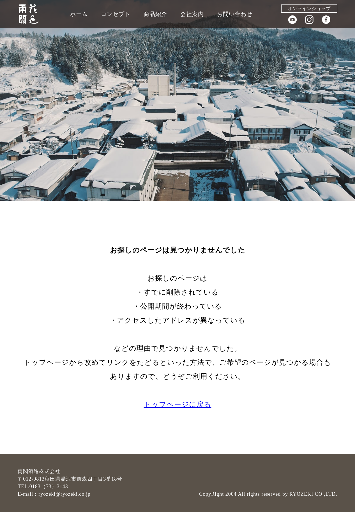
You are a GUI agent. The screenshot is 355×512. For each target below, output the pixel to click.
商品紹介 (155, 14)
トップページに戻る (177, 404)
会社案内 (192, 14)
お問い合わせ (234, 14)
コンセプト (115, 14)
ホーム (79, 14)
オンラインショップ (309, 8)
